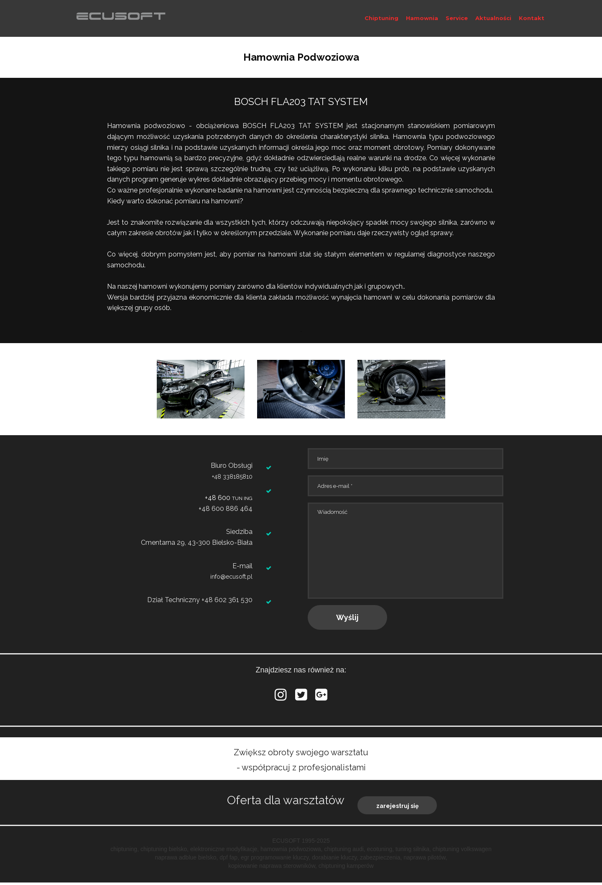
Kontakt (531, 18)
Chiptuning (381, 18)
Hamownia (422, 18)
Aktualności (493, 18)
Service (457, 18)
